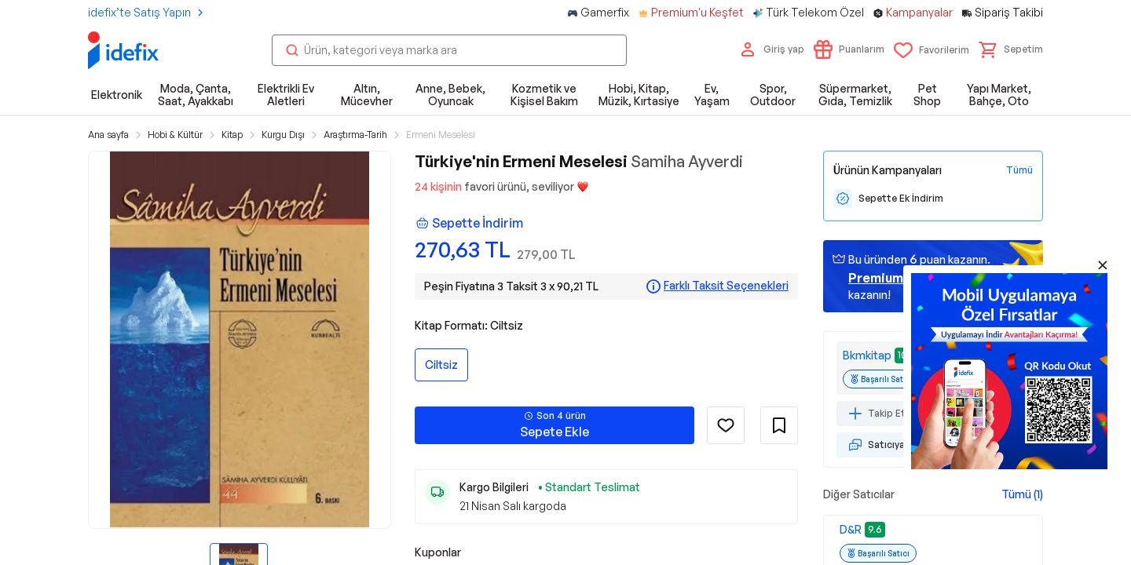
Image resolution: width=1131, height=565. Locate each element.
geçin (896, 278)
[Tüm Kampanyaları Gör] (1019, 170)
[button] (1011, 49)
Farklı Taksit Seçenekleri (726, 285)
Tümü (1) (1022, 494)
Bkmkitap (867, 355)
